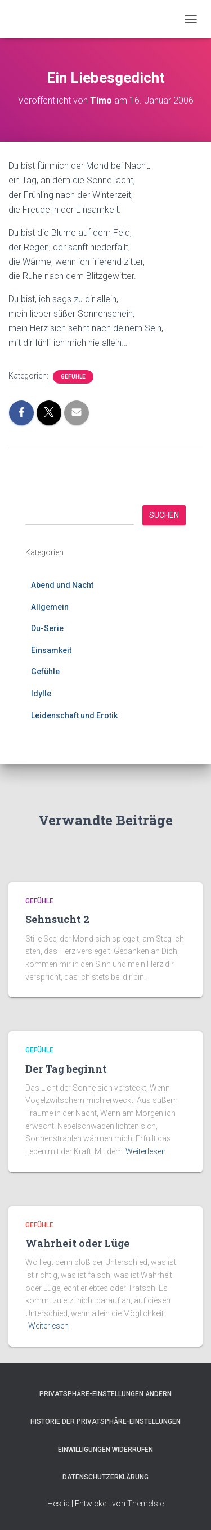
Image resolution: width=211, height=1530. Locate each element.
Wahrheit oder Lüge (77, 1243)
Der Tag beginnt (66, 1069)
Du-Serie (47, 628)
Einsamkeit (51, 650)
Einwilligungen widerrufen (105, 1450)
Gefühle (73, 377)
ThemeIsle (145, 1503)
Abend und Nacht (62, 585)
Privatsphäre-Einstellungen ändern (105, 1394)
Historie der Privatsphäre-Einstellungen (105, 1421)
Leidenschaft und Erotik (74, 715)
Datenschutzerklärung (105, 1477)
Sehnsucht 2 (57, 919)
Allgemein (50, 606)
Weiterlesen (145, 1151)
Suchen (164, 515)
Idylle (41, 693)
